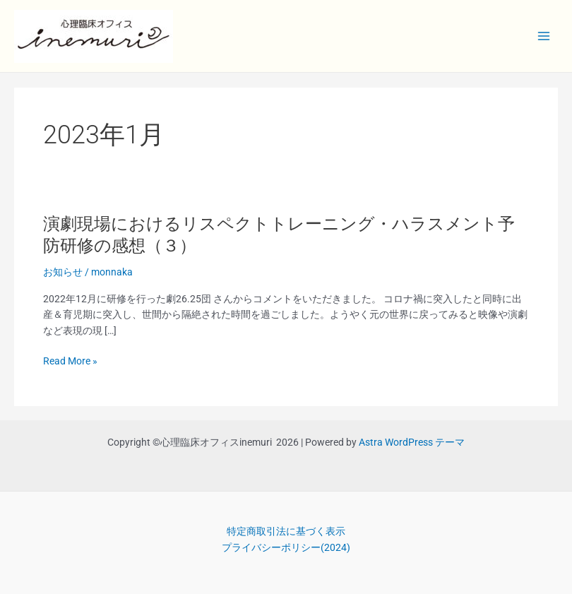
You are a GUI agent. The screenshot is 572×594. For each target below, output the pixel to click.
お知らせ (63, 272)
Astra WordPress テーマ (412, 442)
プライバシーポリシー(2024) (286, 547)
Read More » (70, 361)
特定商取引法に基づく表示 (286, 531)
